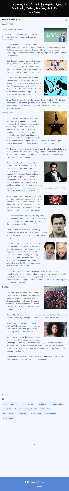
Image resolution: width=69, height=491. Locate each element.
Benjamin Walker (28, 404)
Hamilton (17, 409)
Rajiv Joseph (36, 413)
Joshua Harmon (9, 413)
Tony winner (35, 100)
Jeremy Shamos (30, 409)
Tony (12, 152)
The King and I (8, 418)
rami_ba (39, 486)
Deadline (19, 157)
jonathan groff (45, 409)
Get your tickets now (31, 72)
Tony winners (37, 340)
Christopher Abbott (56, 404)
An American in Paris (11, 404)
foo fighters (7, 409)
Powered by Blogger (34, 482)
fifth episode (27, 329)
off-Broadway (23, 413)
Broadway (42, 404)
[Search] (65, 4)
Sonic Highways (50, 413)
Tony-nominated (16, 149)
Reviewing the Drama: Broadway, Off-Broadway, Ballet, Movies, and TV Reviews (34, 8)
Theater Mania (12, 44)
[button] (65, 20)
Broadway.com (12, 108)
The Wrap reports (13, 216)
